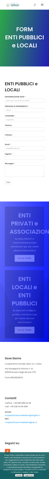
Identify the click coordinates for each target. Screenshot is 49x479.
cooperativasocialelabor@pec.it (21, 422)
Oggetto (8, 154)
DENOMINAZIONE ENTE (15, 97)
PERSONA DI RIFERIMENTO (17, 106)
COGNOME (10, 116)
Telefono (8, 125)
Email (8, 144)
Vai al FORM (24, 258)
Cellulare (8, 135)
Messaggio (10, 163)
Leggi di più (29, 475)
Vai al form (24, 330)
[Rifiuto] (46, 465)
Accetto (18, 475)
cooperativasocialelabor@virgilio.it (22, 415)
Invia (8, 182)
